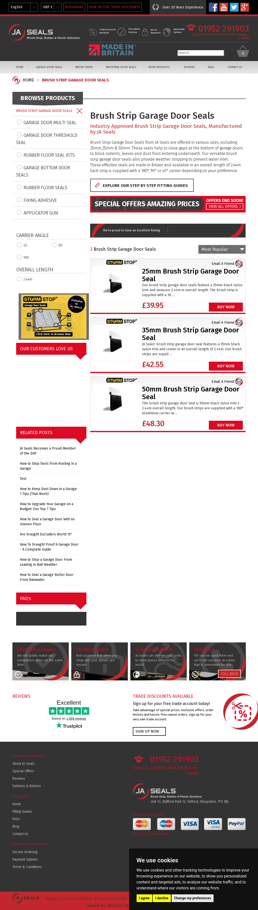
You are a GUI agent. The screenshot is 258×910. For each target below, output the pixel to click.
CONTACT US (235, 67)
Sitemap (51, 899)
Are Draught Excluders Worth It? (46, 534)
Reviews (18, 778)
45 (21, 245)
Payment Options (25, 859)
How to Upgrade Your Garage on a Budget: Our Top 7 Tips (46, 506)
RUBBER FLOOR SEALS (41, 187)
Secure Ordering (24, 852)
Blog (15, 826)
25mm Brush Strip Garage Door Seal (190, 275)
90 (56, 245)
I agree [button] (144, 898)
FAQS (211, 67)
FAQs (16, 819)
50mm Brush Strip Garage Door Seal (190, 393)
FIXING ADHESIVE (36, 200)
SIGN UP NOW (147, 731)
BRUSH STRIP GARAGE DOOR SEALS (75, 80)
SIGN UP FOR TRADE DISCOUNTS (114, 7)
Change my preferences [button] (192, 898)
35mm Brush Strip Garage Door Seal (190, 334)
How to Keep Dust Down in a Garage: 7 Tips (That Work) (48, 491)
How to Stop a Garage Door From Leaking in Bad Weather (46, 562)
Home (16, 804)
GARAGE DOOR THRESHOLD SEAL (46, 138)
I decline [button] (161, 898)
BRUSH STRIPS (84, 67)
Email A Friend (223, 264)
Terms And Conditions (77, 899)
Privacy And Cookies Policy (117, 899)
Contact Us (20, 834)
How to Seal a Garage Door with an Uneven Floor (47, 521)
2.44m (24, 279)
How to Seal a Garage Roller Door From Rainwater (47, 577)
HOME (20, 67)
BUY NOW (225, 307)
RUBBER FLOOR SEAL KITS (45, 154)
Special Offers (23, 771)
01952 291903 (223, 28)
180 (22, 257)
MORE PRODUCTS (159, 67)
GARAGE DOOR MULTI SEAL (46, 122)
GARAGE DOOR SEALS (49, 67)
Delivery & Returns (26, 786)
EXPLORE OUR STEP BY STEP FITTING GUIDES (145, 185)
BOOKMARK (74, 7)
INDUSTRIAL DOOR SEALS (121, 67)
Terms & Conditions (27, 867)
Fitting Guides (22, 811)
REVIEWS (189, 67)
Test (23, 479)
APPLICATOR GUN (37, 212)
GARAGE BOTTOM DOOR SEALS (43, 171)
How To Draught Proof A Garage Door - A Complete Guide (49, 547)
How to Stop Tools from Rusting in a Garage (48, 466)
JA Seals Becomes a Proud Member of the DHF (48, 450)
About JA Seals (23, 764)
